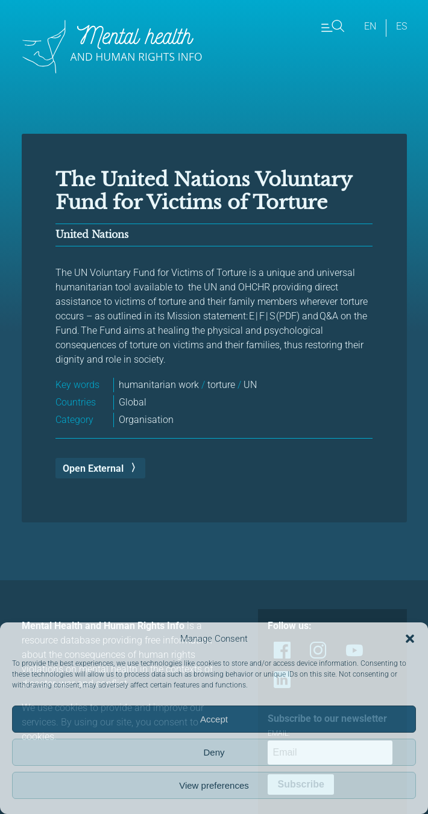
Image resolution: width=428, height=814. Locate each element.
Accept (214, 719)
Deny (213, 752)
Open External (93, 468)
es (401, 26)
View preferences (214, 785)
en (370, 26)
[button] (410, 639)
